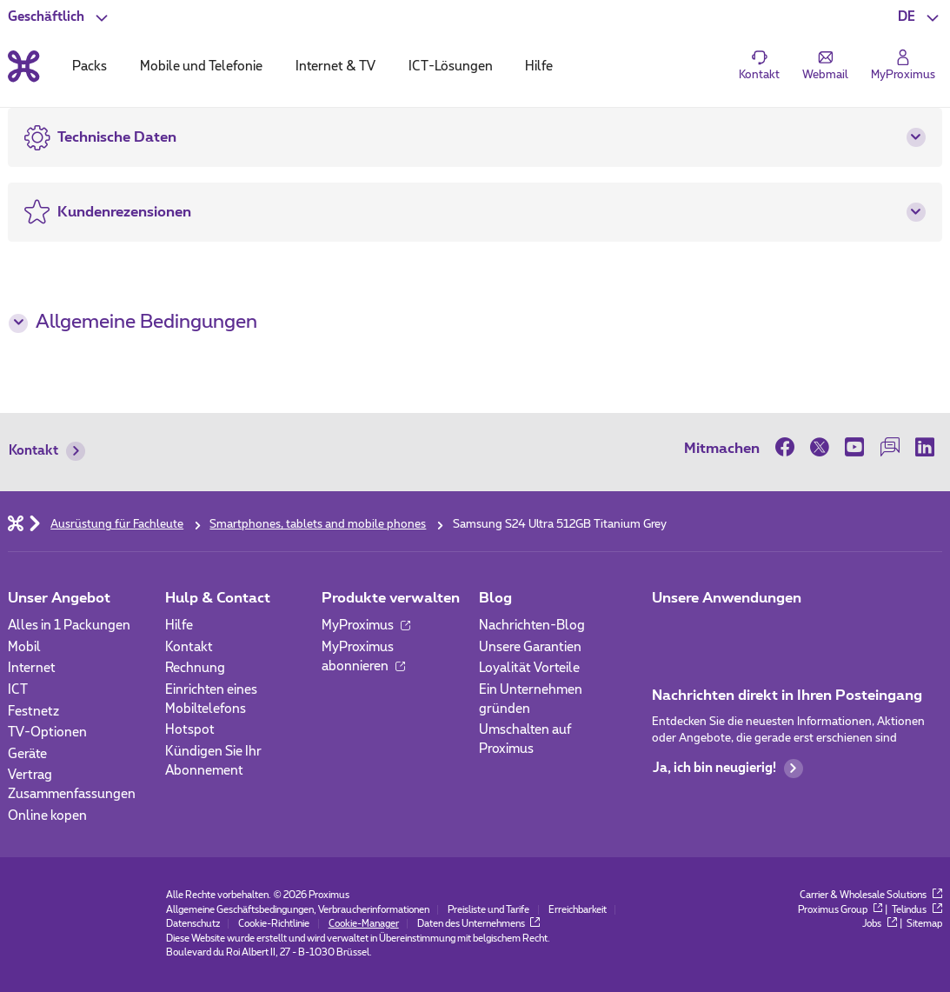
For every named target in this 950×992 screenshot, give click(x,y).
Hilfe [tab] (539, 66)
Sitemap (924, 924)
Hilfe (179, 625)
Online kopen (47, 815)
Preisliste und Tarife (488, 910)
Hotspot (190, 729)
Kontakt (47, 451)
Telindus (916, 910)
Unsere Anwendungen (726, 598)
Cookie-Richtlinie (273, 924)
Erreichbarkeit (577, 910)
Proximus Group (840, 910)
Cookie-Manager (364, 924)
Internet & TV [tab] (335, 66)
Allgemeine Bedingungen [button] (133, 322)
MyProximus (366, 625)
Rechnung (195, 668)
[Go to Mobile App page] (710, 630)
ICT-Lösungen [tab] (451, 66)
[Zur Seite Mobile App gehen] (666, 630)
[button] (920, 17)
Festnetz (33, 711)
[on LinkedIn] (924, 447)
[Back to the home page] (23, 67)
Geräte (27, 754)
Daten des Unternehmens (478, 924)
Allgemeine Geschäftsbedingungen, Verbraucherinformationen (297, 910)
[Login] (902, 66)
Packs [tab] (89, 66)
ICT (18, 689)
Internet (32, 668)
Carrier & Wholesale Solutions (870, 895)
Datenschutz (193, 924)
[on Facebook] (788, 447)
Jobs (879, 924)
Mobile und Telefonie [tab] (201, 66)
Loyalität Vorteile (529, 668)
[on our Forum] (890, 447)
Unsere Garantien (530, 647)
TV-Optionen (47, 732)
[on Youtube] (854, 447)
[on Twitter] (819, 447)
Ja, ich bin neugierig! (728, 768)
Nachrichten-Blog (532, 625)
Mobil (24, 647)
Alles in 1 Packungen (69, 625)
